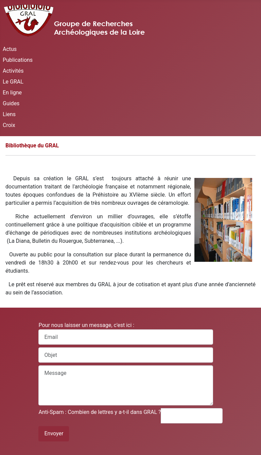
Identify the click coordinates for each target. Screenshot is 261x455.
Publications (18, 60)
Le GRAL (13, 81)
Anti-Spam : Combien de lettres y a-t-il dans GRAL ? (99, 412)
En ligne (12, 92)
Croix (9, 125)
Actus (10, 49)
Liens (9, 114)
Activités (13, 71)
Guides (11, 103)
